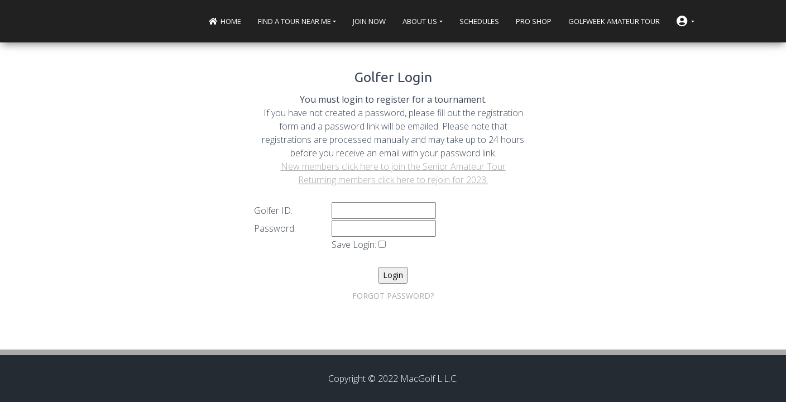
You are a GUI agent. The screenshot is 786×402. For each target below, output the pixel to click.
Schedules (479, 21)
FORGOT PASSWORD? (393, 295)
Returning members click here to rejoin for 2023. (393, 180)
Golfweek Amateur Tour (614, 21)
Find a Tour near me (294, 21)
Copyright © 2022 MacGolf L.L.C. (393, 378)
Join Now (369, 21)
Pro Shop (534, 21)
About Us (419, 21)
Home (225, 21)
